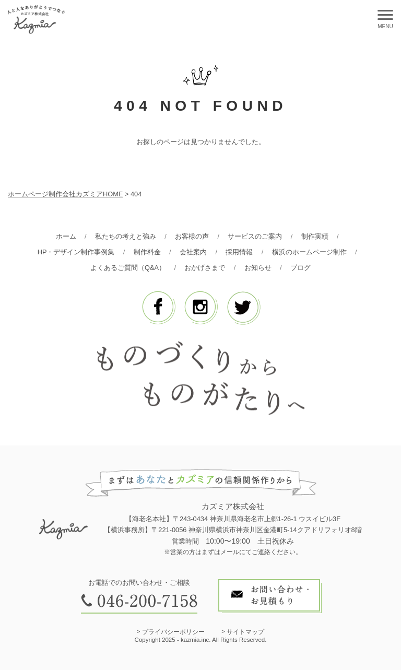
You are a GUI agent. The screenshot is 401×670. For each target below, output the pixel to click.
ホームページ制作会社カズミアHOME (65, 194)
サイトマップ (245, 632)
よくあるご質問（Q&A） (128, 268)
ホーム (66, 236)
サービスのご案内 (255, 236)
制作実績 (314, 236)
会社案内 (193, 252)
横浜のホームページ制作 (309, 252)
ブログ (300, 268)
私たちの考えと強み (125, 236)
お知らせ (258, 268)
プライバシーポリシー (173, 632)
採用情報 (239, 252)
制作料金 (147, 252)
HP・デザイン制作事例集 (76, 252)
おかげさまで (204, 268)
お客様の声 (192, 236)
